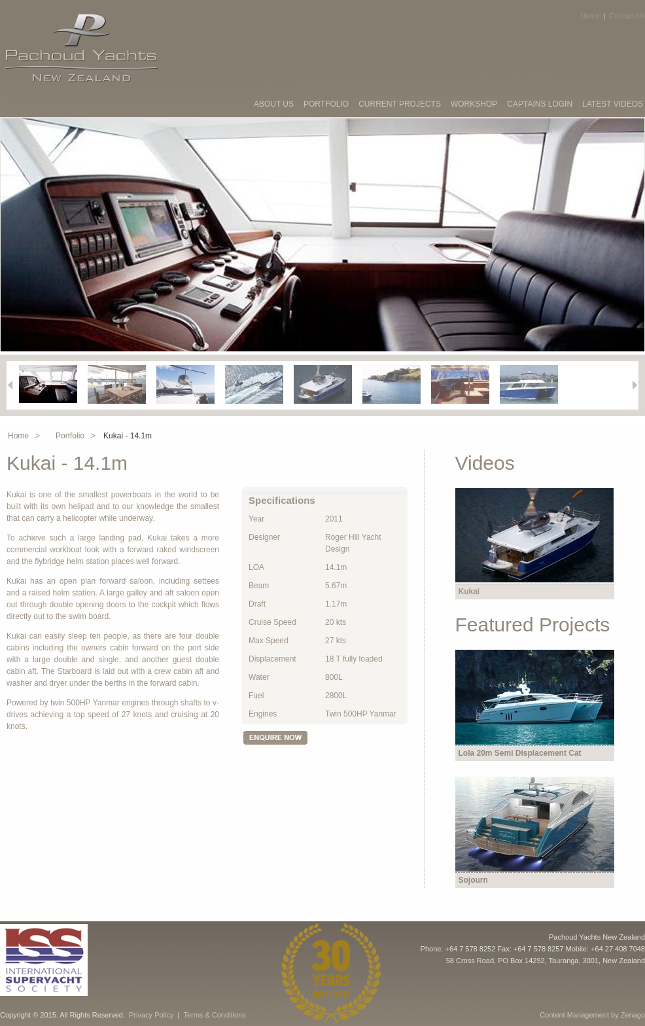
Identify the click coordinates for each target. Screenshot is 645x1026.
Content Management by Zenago (592, 1015)
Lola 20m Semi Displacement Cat (520, 753)
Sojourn (473, 880)
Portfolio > (76, 435)
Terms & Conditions (214, 1015)
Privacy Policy (151, 1015)
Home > (24, 435)
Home (589, 16)
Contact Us (627, 16)
